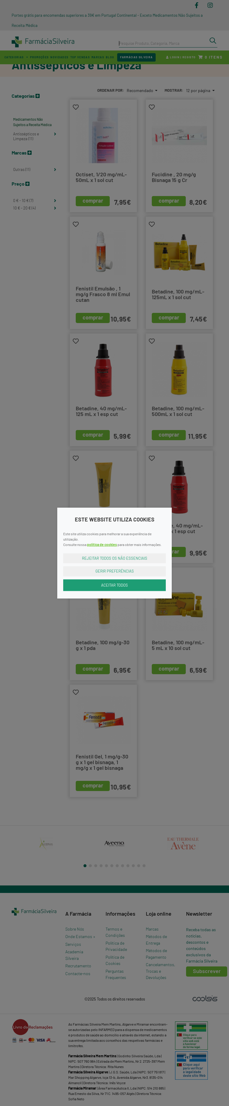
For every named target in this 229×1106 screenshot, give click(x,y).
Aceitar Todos (114, 584)
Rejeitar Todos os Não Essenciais (114, 558)
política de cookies (102, 544)
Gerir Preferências (114, 571)
